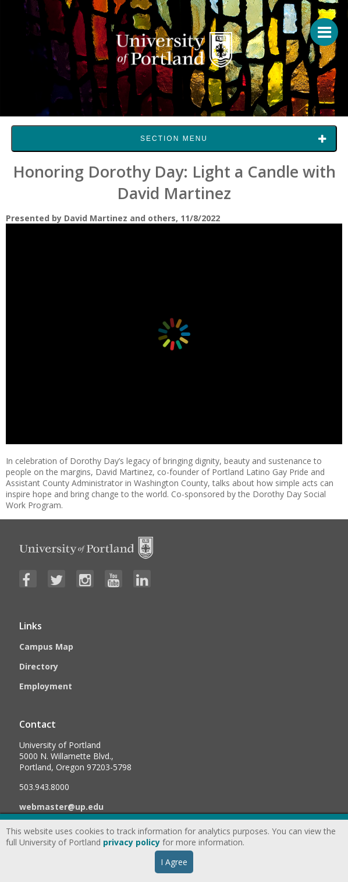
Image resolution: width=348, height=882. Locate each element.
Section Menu (174, 138)
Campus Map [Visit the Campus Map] (46, 646)
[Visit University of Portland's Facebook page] (28, 578)
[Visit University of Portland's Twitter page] (56, 578)
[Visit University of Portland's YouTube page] (113, 578)
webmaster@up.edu (61, 806)
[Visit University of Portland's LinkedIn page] (142, 578)
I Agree (174, 861)
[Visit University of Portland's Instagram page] (85, 578)
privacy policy (131, 842)
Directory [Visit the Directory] (38, 666)
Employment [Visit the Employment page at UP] (45, 686)
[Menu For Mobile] (318, 26)
